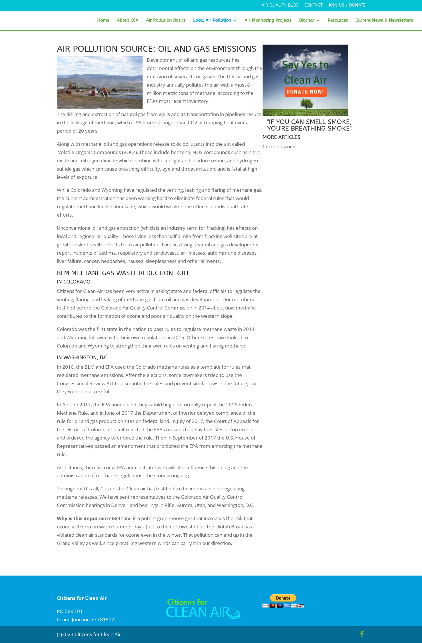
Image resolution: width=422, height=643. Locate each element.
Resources (338, 20)
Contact (313, 5)
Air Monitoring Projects (268, 20)
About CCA (127, 20)
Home (103, 20)
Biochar (306, 20)
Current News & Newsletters (384, 20)
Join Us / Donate (346, 5)
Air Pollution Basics (165, 20)
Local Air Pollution (212, 20)
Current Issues (279, 146)
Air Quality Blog (280, 5)
